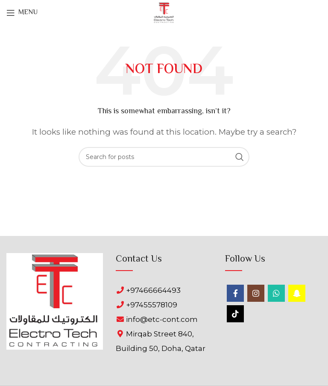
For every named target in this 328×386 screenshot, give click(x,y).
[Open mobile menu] (22, 12)
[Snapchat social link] (296, 293)
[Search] (164, 157)
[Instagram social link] (255, 293)
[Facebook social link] (235, 293)
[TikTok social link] (235, 313)
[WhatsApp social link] (276, 293)
